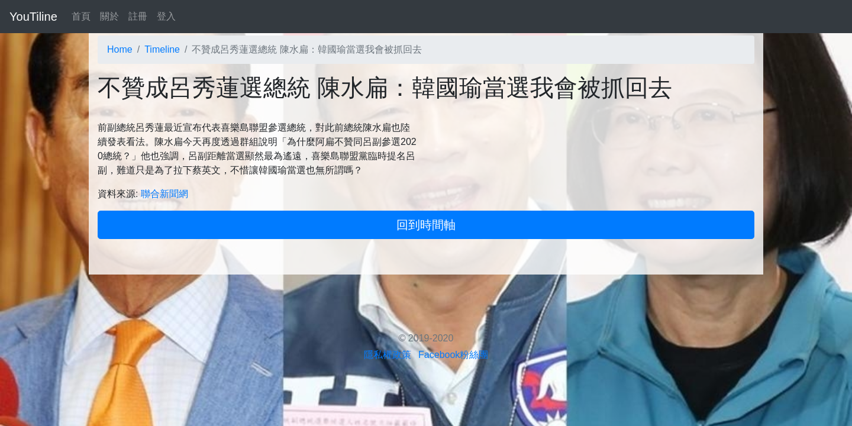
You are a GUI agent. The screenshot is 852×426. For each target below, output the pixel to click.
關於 (109, 16)
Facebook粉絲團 (453, 355)
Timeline (162, 49)
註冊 (137, 16)
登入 (166, 16)
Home (120, 49)
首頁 (81, 16)
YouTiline (33, 16)
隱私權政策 (387, 355)
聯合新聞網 (164, 194)
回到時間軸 (426, 224)
